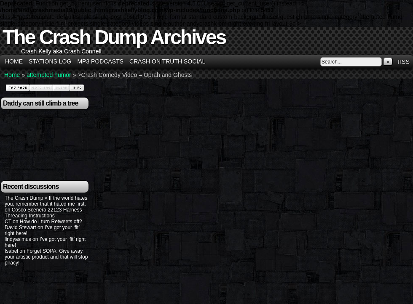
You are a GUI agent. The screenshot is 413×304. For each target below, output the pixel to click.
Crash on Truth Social (167, 61)
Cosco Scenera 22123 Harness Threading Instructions (43, 213)
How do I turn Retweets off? (51, 222)
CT (8, 222)
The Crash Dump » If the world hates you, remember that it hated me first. (46, 201)
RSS (403, 61)
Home (14, 61)
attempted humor (49, 74)
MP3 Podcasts (100, 61)
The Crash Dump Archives (114, 37)
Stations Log (50, 61)
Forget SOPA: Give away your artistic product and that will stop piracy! (46, 257)
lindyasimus (18, 239)
